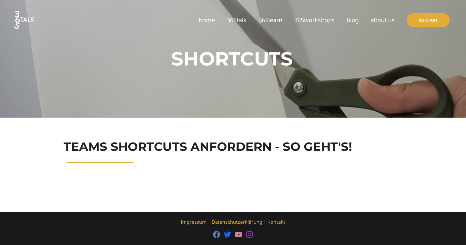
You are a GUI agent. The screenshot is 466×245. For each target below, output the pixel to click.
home (207, 20)
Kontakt (276, 222)
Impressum (194, 222)
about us (383, 20)
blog (353, 20)
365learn (270, 20)
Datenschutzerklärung (237, 222)
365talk (237, 20)
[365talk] (24, 19)
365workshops (314, 20)
